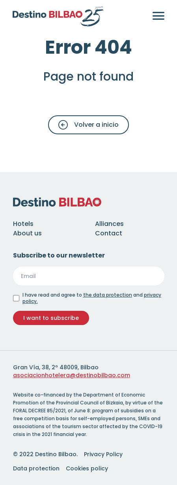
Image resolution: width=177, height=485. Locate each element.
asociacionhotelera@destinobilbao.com (71, 375)
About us (27, 233)
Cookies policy (87, 468)
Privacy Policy (103, 454)
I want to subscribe (51, 318)
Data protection (36, 468)
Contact (108, 233)
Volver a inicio (88, 125)
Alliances (109, 223)
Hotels (23, 223)
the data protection (107, 294)
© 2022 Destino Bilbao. (45, 454)
